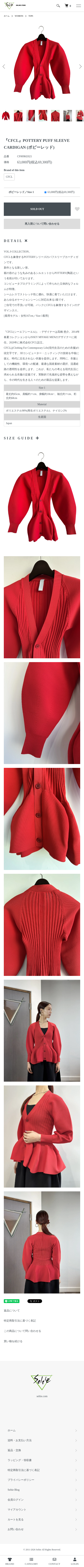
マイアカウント (17, 1509)
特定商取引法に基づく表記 (20, 1320)
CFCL (9, 176)
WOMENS (19, 16)
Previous (4, 66)
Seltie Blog (14, 1489)
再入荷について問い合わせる (42, 223)
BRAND (9, 1561)
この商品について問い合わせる (22, 1331)
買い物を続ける (13, 1341)
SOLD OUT (37, 209)
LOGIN (74, 1561)
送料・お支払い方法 (20, 1440)
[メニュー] (78, 5)
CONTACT (54, 1561)
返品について (12, 1310)
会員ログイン (16, 1499)
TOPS (30, 16)
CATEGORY (31, 1561)
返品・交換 (14, 1450)
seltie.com (42, 1396)
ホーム (7, 16)
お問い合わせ (16, 1529)
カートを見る (16, 1519)
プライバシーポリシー (21, 1479)
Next (79, 66)
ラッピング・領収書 (20, 1460)
